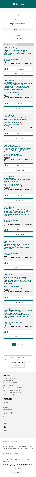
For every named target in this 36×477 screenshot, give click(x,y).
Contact (5, 433)
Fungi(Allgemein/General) (17, 19)
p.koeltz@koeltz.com (14, 395)
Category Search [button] (18, 29)
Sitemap (5, 430)
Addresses (5, 419)
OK (18, 468)
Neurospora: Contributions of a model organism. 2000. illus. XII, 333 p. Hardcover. (17, 118)
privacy (13, 448)
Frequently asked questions (10, 405)
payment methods (21, 458)
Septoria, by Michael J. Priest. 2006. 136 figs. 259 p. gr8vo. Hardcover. (17, 180)
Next (22, 344)
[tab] (18, 29)
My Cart (16, 10)
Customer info (6, 416)
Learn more (18, 472)
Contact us (18, 366)
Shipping (5, 62)
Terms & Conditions (8, 409)
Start (18, 15)
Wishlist (5, 423)
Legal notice (6, 407)
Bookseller (5, 402)
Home (17, 17)
